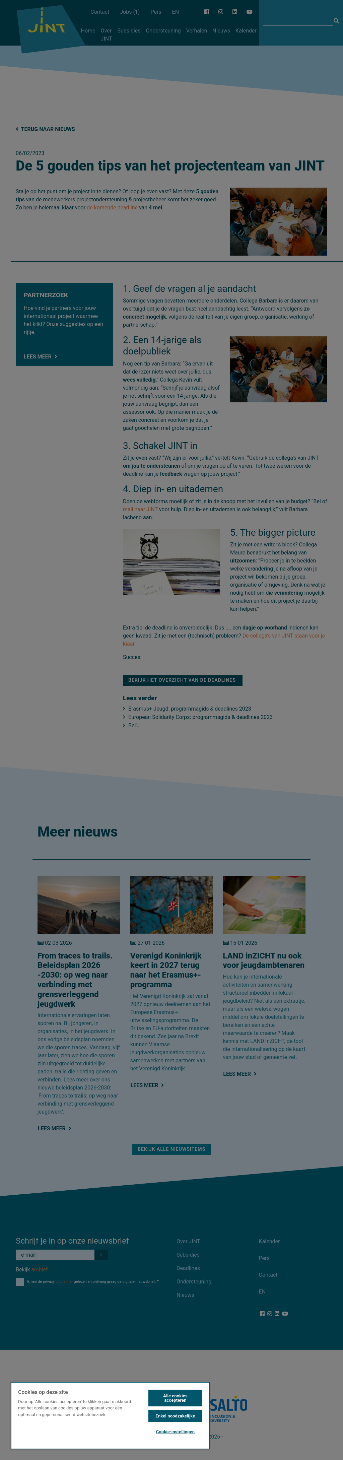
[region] (110, 1415)
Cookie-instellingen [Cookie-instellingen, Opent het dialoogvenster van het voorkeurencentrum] (175, 1431)
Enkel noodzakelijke (175, 1415)
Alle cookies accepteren (175, 1398)
